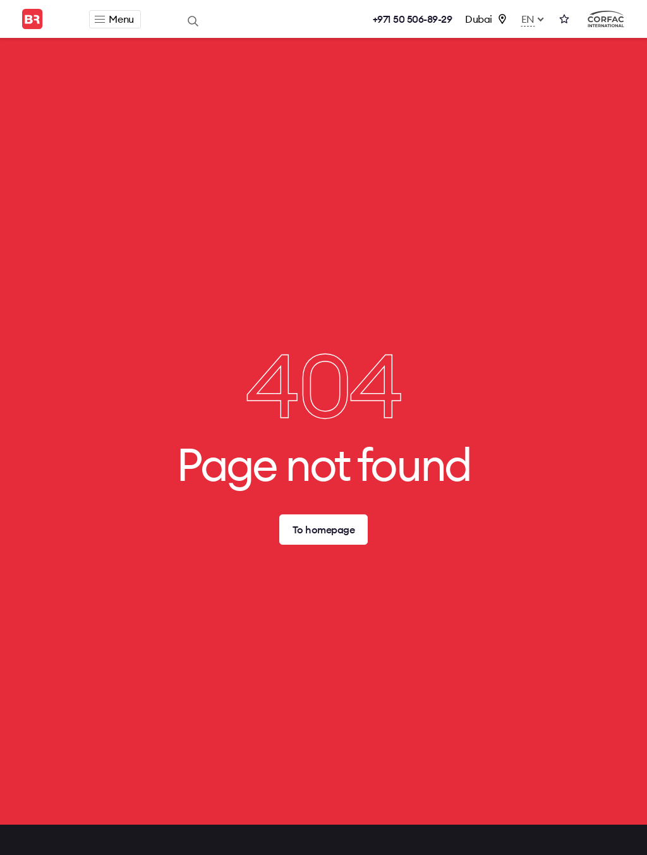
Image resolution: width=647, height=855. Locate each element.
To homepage (324, 529)
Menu (114, 19)
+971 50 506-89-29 (412, 19)
